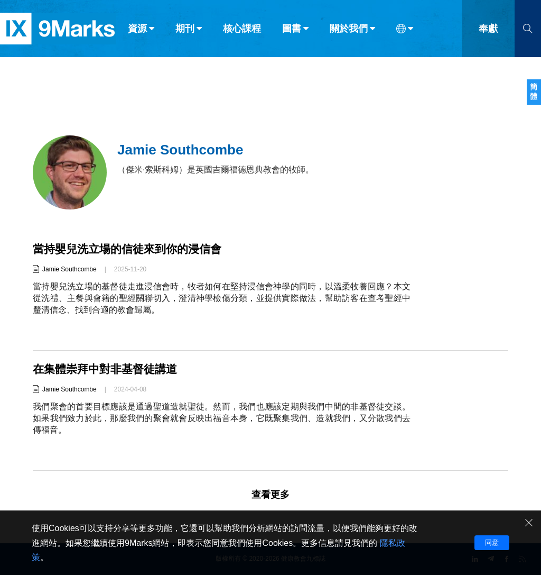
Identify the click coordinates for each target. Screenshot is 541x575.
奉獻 (488, 30)
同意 (492, 542)
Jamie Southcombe (69, 269)
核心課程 (242, 30)
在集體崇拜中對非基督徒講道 (108, 369)
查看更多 (270, 494)
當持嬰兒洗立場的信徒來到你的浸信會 (131, 248)
